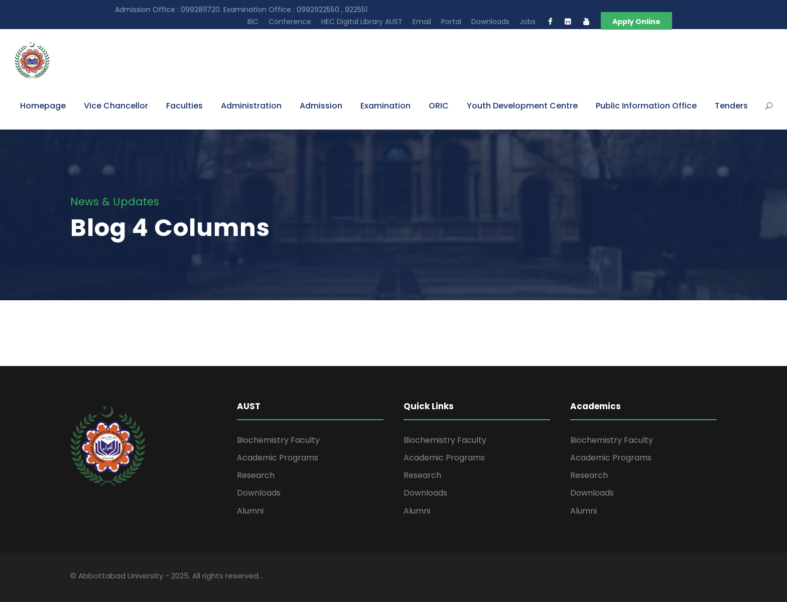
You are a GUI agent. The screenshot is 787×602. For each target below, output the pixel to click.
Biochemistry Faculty (278, 440)
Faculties (184, 105)
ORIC (439, 105)
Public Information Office (646, 105)
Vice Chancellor (116, 105)
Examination (385, 105)
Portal (451, 22)
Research (256, 475)
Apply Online (636, 22)
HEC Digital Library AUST (362, 22)
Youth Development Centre (522, 105)
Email (422, 22)
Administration (251, 105)
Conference (290, 22)
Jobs (527, 22)
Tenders (731, 105)
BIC (252, 22)
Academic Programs (277, 457)
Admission (321, 105)
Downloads (490, 22)
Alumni (250, 511)
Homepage (43, 105)
